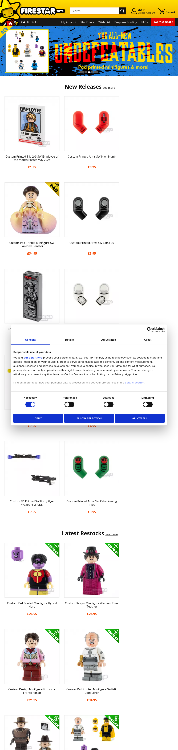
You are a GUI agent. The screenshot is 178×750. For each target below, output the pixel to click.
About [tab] (148, 339)
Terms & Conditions (16, 701)
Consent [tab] (30, 339)
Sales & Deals (163, 22)
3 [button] (86, 72)
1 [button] (81, 72)
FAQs (144, 22)
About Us (9, 681)
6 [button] (95, 72)
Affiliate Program (57, 714)
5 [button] (92, 72)
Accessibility (10, 711)
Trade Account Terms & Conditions (68, 708)
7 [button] (97, 72)
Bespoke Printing (125, 22)
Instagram (111, 684)
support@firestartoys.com (63, 688)
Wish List (104, 22)
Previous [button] (3, 51)
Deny (38, 418)
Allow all (140, 418)
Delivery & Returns (15, 696)
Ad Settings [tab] (108, 339)
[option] (89, 51)
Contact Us (53, 671)
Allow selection (89, 418)
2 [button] (83, 72)
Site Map (8, 721)
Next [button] (175, 51)
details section (134, 382)
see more (109, 88)
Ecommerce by (162, 746)
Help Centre (54, 676)
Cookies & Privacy (14, 706)
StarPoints (87, 22)
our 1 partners (33, 357)
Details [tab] (69, 339)
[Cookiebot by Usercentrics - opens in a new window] (149, 329)
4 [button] (89, 72)
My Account (68, 22)
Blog (6, 691)
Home (6, 671)
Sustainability (11, 716)
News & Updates (13, 686)
